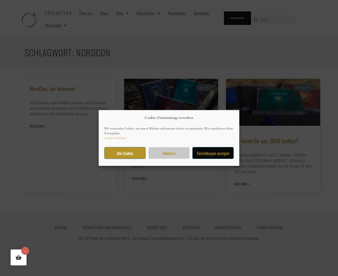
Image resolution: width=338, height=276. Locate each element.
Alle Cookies (125, 153)
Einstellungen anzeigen (213, 153)
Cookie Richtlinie (115, 138)
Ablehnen (169, 153)
